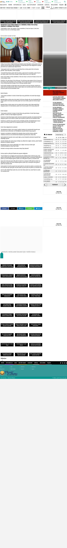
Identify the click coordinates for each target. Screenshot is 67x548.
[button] (45, 184)
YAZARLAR (55, 184)
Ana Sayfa (3, 5)
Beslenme (54, 5)
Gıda (24, 5)
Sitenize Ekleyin (11, 378)
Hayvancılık (17, 5)
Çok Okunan (49, 87)
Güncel (47, 5)
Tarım (10, 5)
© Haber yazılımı (59, 378)
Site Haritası (3, 378)
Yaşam (61, 5)
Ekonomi (40, 5)
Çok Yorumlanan (60, 87)
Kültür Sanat (31, 5)
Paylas (5, 208)
